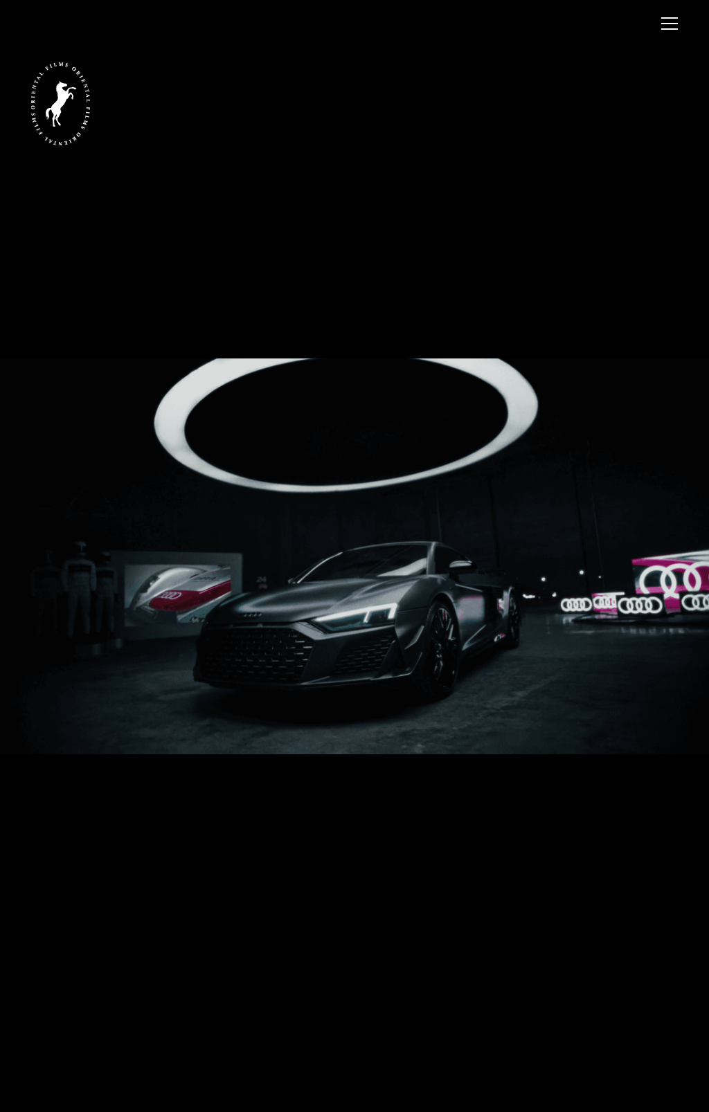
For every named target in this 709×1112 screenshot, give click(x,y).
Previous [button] (177, 388)
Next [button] (531, 388)
